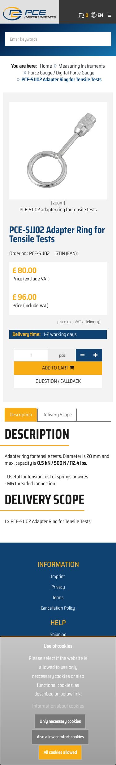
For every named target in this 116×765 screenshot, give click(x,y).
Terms (58, 597)
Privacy (58, 587)
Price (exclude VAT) (30, 278)
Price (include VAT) (30, 305)
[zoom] (58, 154)
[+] (95, 355)
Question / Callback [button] (58, 381)
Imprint (58, 576)
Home (46, 66)
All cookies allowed (60, 752)
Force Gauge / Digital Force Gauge (61, 73)
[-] (82, 355)
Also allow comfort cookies (60, 736)
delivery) (92, 321)
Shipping (58, 634)
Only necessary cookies (60, 721)
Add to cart (58, 368)
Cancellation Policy (58, 608)
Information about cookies (58, 706)
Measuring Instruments (81, 66)
